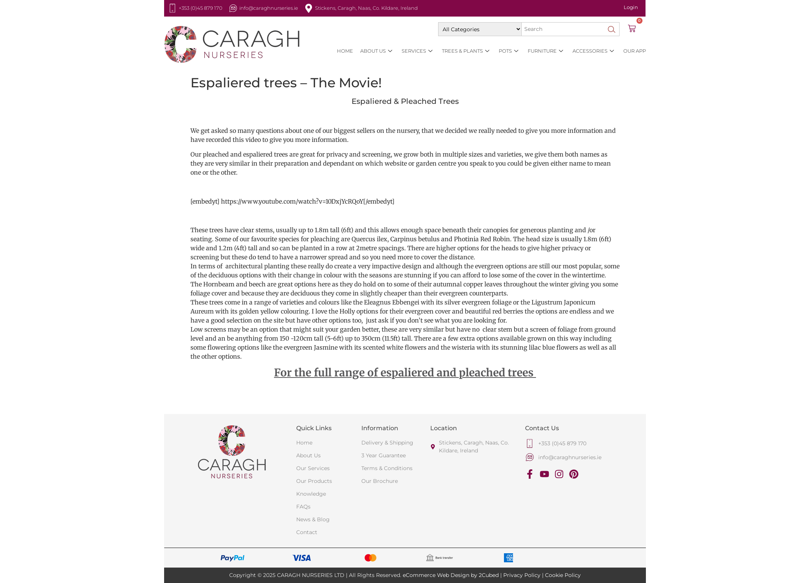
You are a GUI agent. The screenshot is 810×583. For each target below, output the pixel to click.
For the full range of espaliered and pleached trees (405, 372)
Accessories (593, 51)
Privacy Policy (522, 575)
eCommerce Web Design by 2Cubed (451, 575)
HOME (345, 51)
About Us (376, 51)
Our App (634, 51)
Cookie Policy (563, 575)
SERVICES (417, 51)
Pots (508, 51)
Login (631, 7)
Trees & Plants (465, 51)
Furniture (545, 51)
